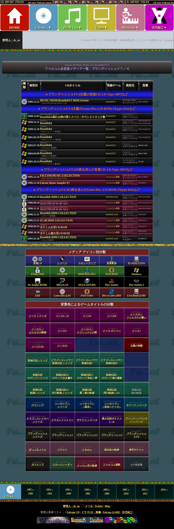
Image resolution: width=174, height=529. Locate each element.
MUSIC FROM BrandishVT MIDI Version (64, 100)
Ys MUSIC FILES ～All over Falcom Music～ (87, 24)
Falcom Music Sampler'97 (55, 182)
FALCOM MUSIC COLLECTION (60, 175)
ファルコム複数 (113, 177)
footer (87, 514)
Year (87, 491)
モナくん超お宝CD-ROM (55, 233)
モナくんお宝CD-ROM (53, 227)
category (87, 364)
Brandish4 (46, 123)
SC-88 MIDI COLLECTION (56, 220)
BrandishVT (111, 101)
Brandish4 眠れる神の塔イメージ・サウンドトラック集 (72, 117)
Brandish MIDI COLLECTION (58, 197)
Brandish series (112, 197)
